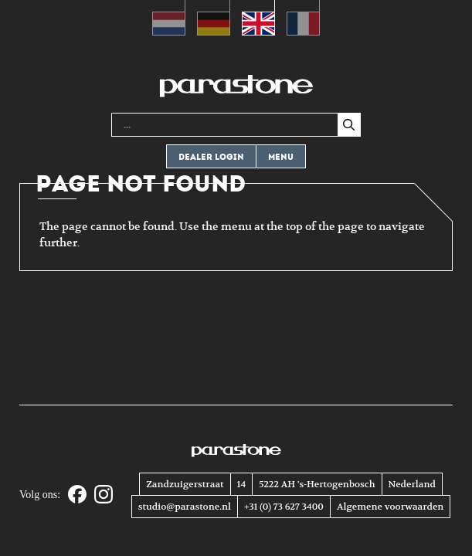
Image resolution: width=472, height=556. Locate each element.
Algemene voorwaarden (390, 506)
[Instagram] (103, 495)
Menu (281, 157)
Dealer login (211, 157)
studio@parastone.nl (184, 506)
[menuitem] (168, 18)
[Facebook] (77, 495)
